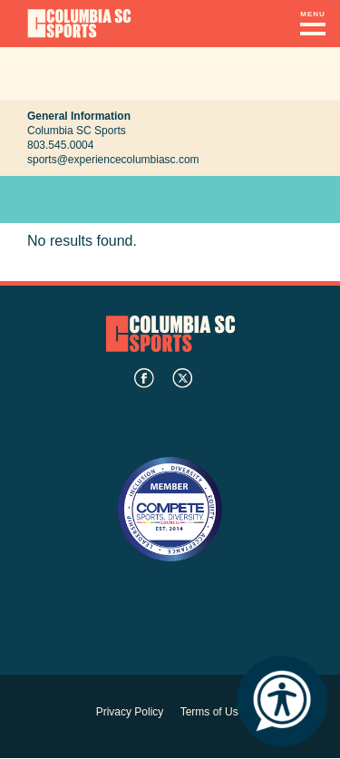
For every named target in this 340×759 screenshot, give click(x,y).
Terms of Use (212, 711)
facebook (144, 378)
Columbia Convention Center (79, 23)
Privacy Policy (130, 711)
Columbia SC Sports (170, 333)
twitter (182, 378)
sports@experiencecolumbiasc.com (113, 159)
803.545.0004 (60, 145)
